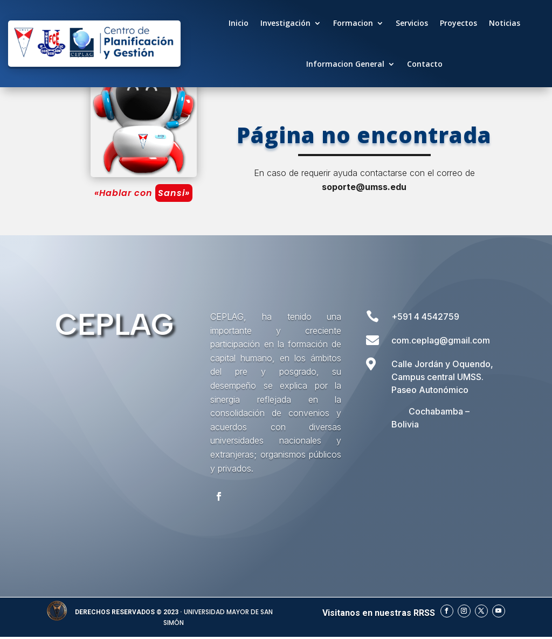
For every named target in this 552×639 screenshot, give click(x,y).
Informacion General (345, 64)
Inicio (239, 23)
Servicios (412, 23)
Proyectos (458, 23)
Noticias (504, 23)
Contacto (425, 64)
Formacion (353, 23)
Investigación (285, 23)
